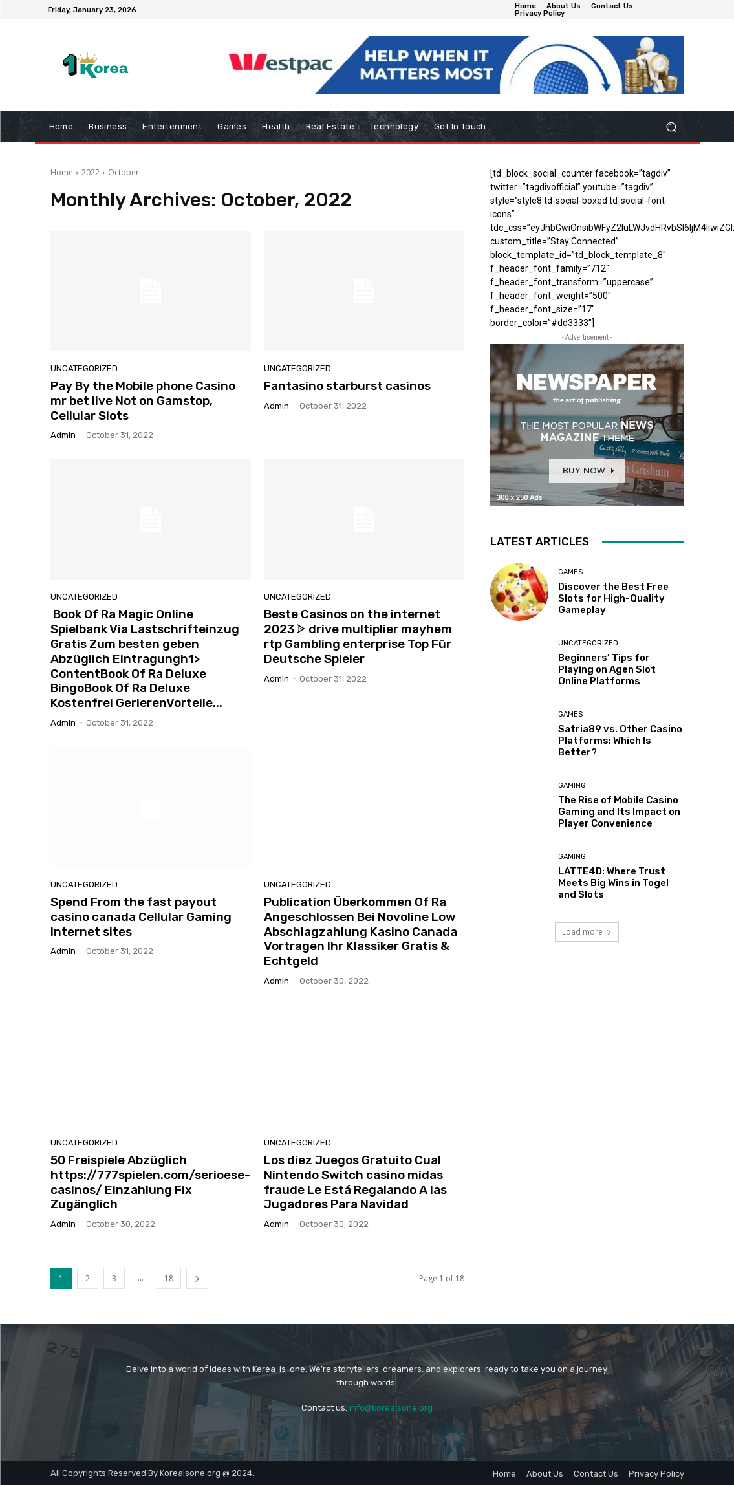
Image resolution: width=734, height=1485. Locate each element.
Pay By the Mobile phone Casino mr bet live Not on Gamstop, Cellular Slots (142, 400)
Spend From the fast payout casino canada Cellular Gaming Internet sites (141, 916)
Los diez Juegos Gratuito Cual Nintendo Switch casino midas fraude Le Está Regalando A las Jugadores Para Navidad (355, 1182)
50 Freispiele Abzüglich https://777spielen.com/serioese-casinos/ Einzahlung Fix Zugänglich (150, 1182)
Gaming (572, 785)
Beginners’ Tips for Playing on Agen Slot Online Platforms (607, 669)
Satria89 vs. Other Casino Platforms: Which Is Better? (620, 740)
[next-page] (197, 1278)
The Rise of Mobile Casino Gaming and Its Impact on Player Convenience (619, 811)
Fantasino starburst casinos (347, 385)
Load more (587, 931)
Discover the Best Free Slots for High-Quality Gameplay (613, 598)
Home (61, 172)
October (123, 172)
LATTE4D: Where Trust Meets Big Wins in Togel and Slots (613, 882)
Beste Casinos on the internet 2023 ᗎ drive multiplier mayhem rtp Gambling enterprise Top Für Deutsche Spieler (358, 636)
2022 (90, 172)
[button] (671, 127)
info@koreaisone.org (391, 1408)
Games (570, 572)
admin (63, 435)
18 (168, 1278)
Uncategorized (84, 368)
